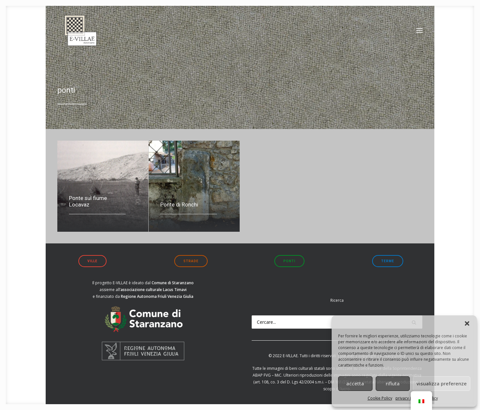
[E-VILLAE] (77, 34)
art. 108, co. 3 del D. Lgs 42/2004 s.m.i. (289, 382)
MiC (278, 375)
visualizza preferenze (442, 383)
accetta (355, 383)
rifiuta (393, 383)
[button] (467, 323)
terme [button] (387, 261)
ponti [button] (289, 261)
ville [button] (92, 261)
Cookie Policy (380, 398)
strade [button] (191, 261)
